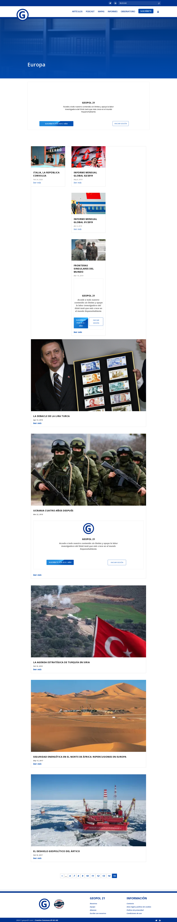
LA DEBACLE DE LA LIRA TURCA (51, 415)
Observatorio (128, 11)
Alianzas (93, 909)
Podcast (90, 11)
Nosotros (93, 902)
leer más (37, 422)
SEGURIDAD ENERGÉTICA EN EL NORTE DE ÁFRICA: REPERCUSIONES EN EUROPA (79, 755)
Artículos (77, 11)
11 (93, 874)
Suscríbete (145, 10)
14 (109, 874)
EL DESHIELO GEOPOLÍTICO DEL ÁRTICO (56, 850)
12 (98, 874)
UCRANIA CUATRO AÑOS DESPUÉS (53, 509)
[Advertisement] (88, 42)
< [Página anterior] (62, 874)
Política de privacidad (135, 909)
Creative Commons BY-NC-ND (46, 919)
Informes (112, 11)
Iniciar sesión (120, 122)
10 (87, 874)
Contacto (130, 902)
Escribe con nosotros (98, 912)
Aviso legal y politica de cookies (139, 906)
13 (103, 874)
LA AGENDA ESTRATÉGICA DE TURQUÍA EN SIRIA (61, 661)
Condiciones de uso (134, 912)
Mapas (101, 11)
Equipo (92, 906)
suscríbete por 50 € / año (56, 123)
